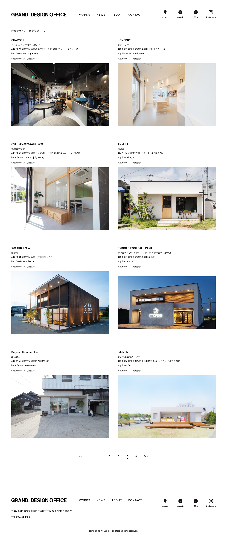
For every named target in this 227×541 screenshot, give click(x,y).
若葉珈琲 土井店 (20, 248)
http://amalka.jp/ (126, 157)
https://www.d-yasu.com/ (23, 365)
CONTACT (135, 14)
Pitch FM (123, 352)
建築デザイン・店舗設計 (24, 59)
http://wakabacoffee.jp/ (22, 261)
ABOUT (117, 14)
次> (146, 456)
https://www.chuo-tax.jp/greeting (27, 157)
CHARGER (17, 40)
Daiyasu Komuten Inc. (25, 352)
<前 (81, 456)
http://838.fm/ (124, 365)
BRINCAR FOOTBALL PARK (135, 248)
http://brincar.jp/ (126, 261)
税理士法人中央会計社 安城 (27, 144)
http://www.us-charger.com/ (25, 53)
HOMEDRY (124, 40)
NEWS (100, 14)
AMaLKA (123, 144)
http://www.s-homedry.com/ (131, 53)
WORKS (84, 14)
